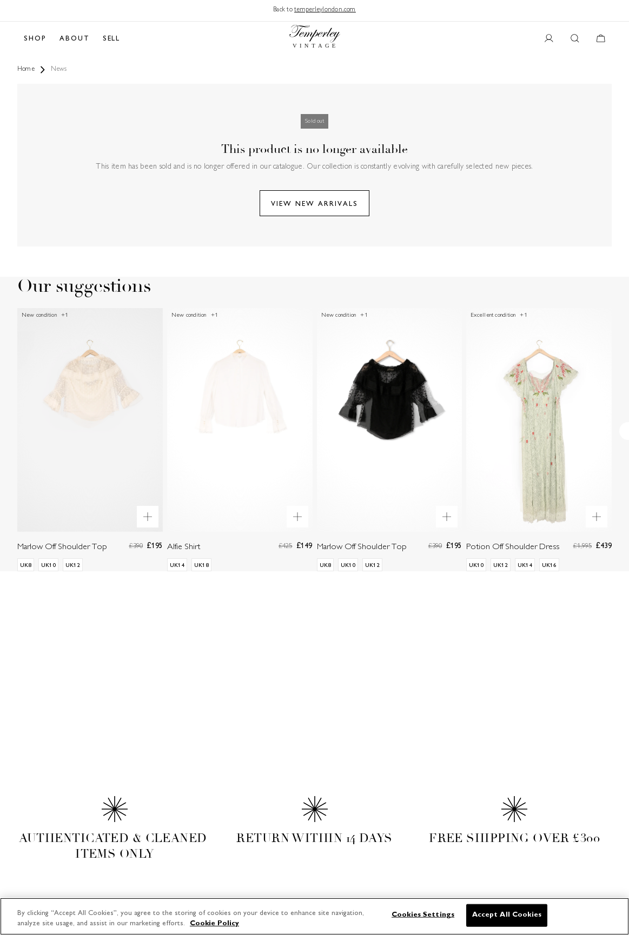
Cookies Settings (423, 915)
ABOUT (74, 39)
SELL (112, 39)
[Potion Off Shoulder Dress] (539, 439)
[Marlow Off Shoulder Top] (90, 439)
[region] (314, 916)
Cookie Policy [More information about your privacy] (214, 923)
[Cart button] (601, 39)
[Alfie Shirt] (240, 439)
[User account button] (549, 39)
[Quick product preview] (147, 516)
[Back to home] (314, 39)
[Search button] (575, 39)
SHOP (35, 39)
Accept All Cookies (506, 915)
